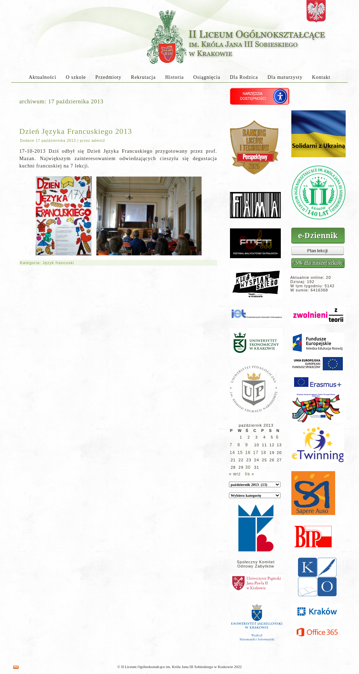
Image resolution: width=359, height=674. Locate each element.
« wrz (235, 474)
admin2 (98, 141)
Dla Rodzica (244, 77)
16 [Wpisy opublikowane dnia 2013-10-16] (248, 452)
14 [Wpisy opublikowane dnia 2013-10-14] (232, 452)
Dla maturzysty (285, 77)
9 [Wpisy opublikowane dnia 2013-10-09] (246, 444)
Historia (174, 77)
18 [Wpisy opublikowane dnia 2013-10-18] (263, 452)
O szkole (76, 77)
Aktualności (42, 77)
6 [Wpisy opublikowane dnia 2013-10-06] (277, 437)
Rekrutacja (143, 77)
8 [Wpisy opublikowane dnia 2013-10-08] (238, 444)
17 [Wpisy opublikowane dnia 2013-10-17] (255, 452)
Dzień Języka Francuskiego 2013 (75, 131)
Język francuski (58, 263)
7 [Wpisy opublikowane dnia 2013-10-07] (231, 444)
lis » (249, 474)
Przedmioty (108, 77)
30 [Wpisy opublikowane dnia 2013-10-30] (248, 467)
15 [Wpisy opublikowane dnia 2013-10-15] (240, 452)
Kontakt (321, 77)
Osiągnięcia (206, 77)
